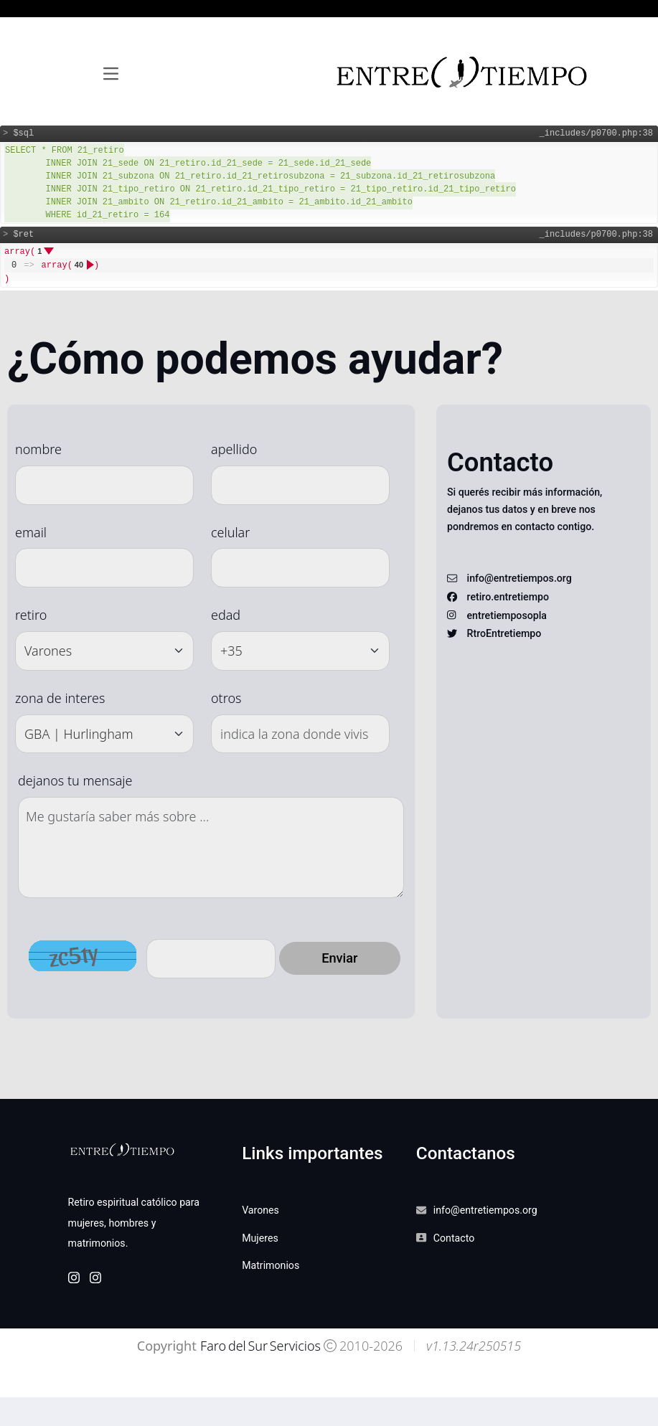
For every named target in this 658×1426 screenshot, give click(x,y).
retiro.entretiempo (508, 597)
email (31, 532)
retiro (31, 614)
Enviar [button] (339, 957)
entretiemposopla (507, 615)
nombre (38, 449)
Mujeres (260, 1238)
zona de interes (60, 698)
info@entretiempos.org (519, 578)
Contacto (453, 1238)
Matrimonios (270, 1265)
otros (226, 698)
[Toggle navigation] (111, 74)
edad (225, 614)
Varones (260, 1210)
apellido (234, 449)
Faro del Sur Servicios (259, 1345)
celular (230, 532)
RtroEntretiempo (504, 633)
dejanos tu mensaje (75, 780)
